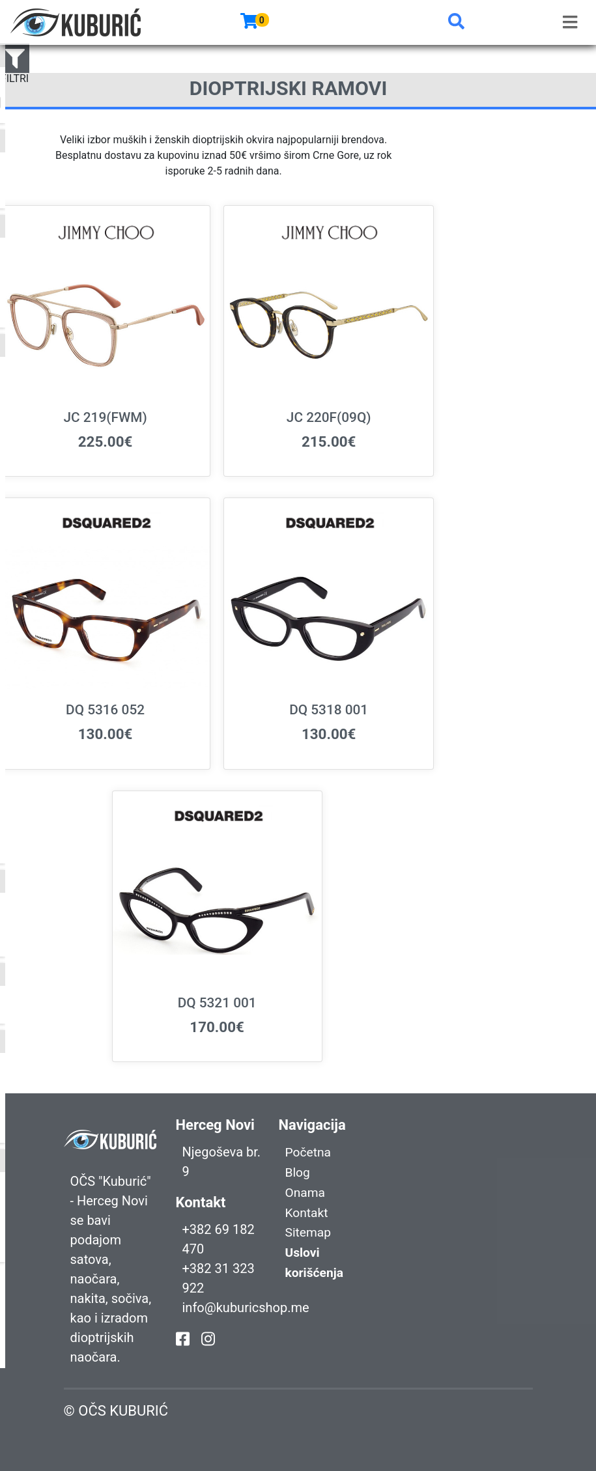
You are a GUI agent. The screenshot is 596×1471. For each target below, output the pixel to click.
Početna (309, 1152)
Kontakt (307, 1210)
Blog (298, 1171)
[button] (456, 22)
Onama (306, 1191)
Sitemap (309, 1230)
